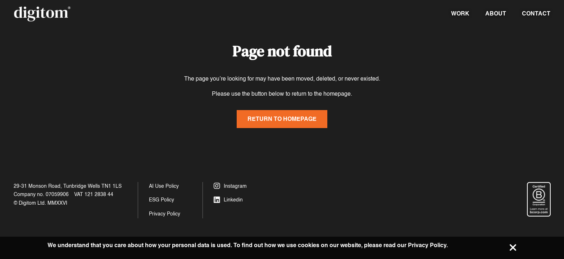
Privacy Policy (164, 214)
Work (460, 13)
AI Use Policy (164, 186)
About (495, 13)
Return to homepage (282, 119)
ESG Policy (161, 200)
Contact (536, 13)
